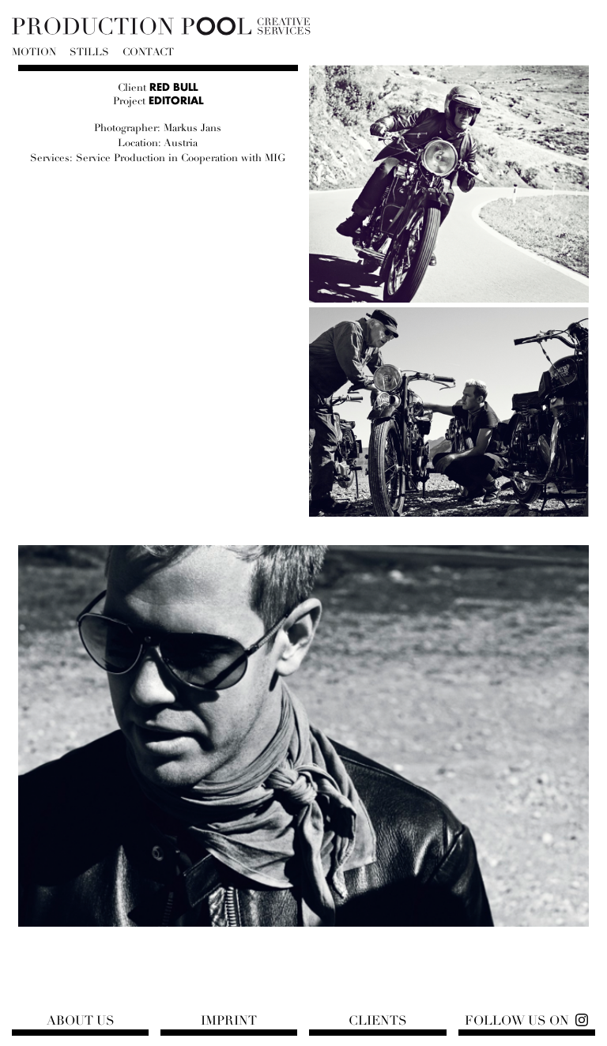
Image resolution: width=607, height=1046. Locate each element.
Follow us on (517, 1021)
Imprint (229, 1021)
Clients (378, 1021)
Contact (148, 52)
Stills (89, 52)
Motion (34, 52)
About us (81, 1021)
